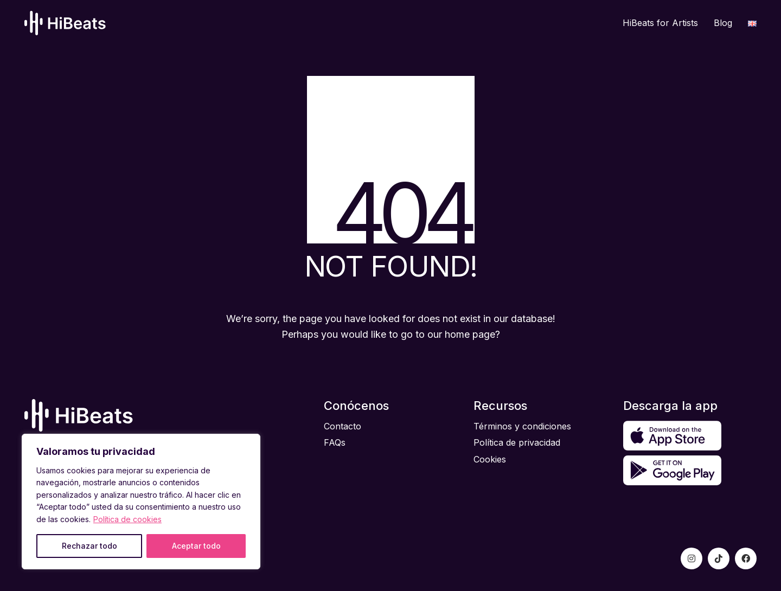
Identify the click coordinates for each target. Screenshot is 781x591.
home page (470, 334)
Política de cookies (127, 519)
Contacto (342, 426)
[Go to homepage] (65, 23)
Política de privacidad (516, 442)
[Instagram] (691, 558)
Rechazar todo (89, 545)
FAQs (334, 442)
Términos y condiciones (522, 426)
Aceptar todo (196, 545)
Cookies (489, 459)
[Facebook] (746, 558)
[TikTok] (718, 558)
